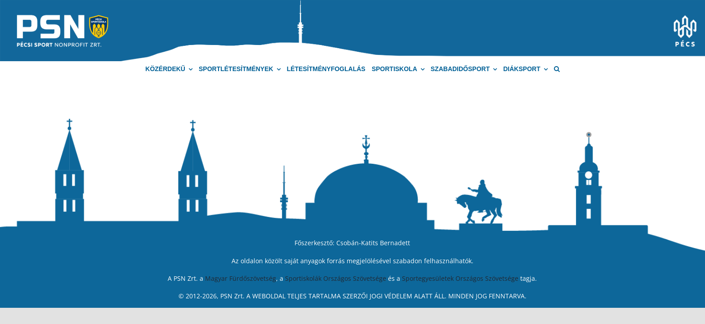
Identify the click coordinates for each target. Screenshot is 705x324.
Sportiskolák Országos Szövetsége (335, 278)
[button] (557, 69)
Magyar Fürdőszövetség (240, 278)
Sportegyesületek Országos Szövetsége (460, 278)
